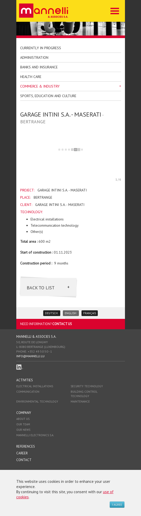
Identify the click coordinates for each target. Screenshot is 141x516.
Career (22, 453)
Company (23, 413)
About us (22, 419)
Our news (23, 430)
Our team (23, 424)
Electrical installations (34, 386)
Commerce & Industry (40, 86)
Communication (27, 391)
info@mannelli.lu (30, 356)
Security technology (87, 386)
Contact (24, 460)
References (25, 446)
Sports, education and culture (48, 96)
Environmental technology (37, 401)
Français (89, 313)
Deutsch (51, 313)
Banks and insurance (39, 67)
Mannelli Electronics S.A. (35, 435)
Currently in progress (40, 48)
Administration (34, 57)
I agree (117, 504)
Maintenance (80, 401)
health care (30, 76)
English (71, 313)
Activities (24, 380)
